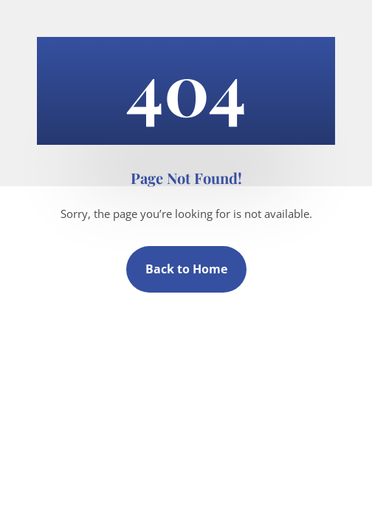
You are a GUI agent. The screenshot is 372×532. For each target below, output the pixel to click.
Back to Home (186, 269)
